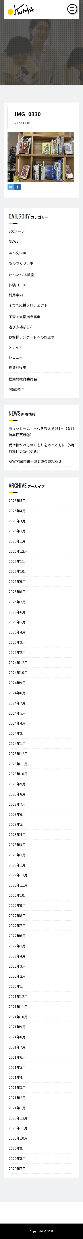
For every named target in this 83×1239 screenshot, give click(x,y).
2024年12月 (18, 662)
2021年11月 (18, 1006)
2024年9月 (17, 682)
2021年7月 (17, 1047)
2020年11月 (18, 1128)
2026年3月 (17, 520)
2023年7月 (17, 804)
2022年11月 (18, 885)
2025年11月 (18, 561)
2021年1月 (17, 1107)
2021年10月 (18, 1016)
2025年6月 (17, 612)
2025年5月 (17, 621)
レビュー (16, 357)
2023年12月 (18, 753)
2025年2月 (17, 652)
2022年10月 (18, 895)
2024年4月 (17, 723)
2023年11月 (18, 763)
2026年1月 (17, 541)
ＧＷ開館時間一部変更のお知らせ (35, 461)
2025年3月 (17, 642)
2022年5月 (17, 945)
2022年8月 (17, 915)
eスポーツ (17, 231)
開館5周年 (17, 389)
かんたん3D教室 (21, 274)
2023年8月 (17, 794)
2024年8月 (17, 692)
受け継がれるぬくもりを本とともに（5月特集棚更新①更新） (41, 448)
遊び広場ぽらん (21, 326)
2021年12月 (18, 996)
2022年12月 (18, 874)
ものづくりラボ (21, 263)
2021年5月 (17, 1067)
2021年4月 (17, 1077)
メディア (16, 347)
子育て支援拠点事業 (25, 316)
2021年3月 (17, 1087)
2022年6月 (17, 935)
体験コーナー (19, 284)
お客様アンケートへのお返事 (31, 337)
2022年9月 (17, 905)
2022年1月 (17, 986)
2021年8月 (17, 1036)
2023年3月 (17, 844)
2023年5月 (17, 824)
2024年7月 (17, 703)
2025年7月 (17, 601)
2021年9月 (17, 1026)
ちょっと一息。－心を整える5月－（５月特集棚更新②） (41, 431)
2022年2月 (17, 976)
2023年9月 (17, 783)
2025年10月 (18, 571)
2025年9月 (17, 581)
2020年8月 (17, 1158)
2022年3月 (17, 966)
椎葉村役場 (17, 367)
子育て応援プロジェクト (28, 305)
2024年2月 (17, 733)
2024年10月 (18, 672)
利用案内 (16, 294)
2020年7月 (17, 1168)
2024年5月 (17, 713)
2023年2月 (17, 854)
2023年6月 (17, 814)
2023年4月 (17, 834)
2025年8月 (17, 591)
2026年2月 (17, 530)
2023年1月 (17, 865)
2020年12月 (18, 1118)
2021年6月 (17, 1057)
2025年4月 (17, 632)
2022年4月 (17, 956)
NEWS (14, 241)
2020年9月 (17, 1148)
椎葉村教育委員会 (23, 379)
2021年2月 (17, 1097)
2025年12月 (18, 551)
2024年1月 (17, 743)
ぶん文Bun (17, 252)
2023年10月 (18, 773)
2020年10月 (18, 1138)
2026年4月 (17, 510)
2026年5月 (17, 500)
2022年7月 (17, 925)
